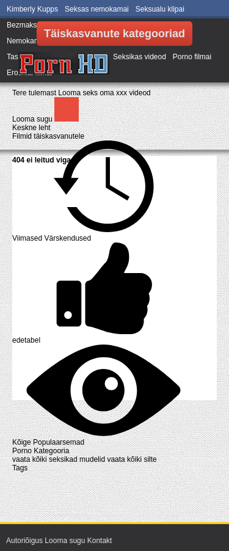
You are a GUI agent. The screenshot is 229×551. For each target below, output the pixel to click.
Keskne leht (31, 127)
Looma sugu (33, 119)
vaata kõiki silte (131, 459)
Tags (19, 468)
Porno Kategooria (40, 451)
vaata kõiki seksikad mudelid (59, 459)
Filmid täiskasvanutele (48, 136)
